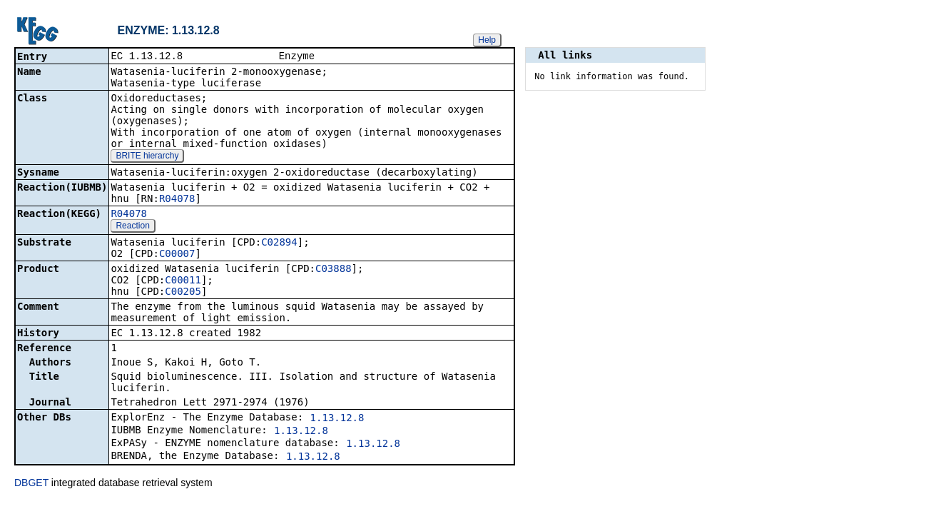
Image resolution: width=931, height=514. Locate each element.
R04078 (177, 200)
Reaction (132, 227)
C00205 (183, 292)
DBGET (31, 484)
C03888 (333, 270)
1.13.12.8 (337, 419)
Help (487, 40)
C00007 (177, 255)
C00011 (183, 281)
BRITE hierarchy (147, 157)
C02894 (279, 243)
